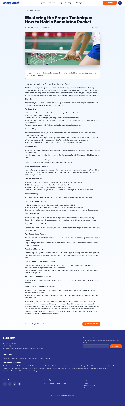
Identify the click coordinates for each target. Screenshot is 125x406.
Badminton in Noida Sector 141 (99, 368)
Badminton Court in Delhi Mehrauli (27, 366)
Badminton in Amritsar (9, 366)
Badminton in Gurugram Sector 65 (104, 366)
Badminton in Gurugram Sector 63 (83, 366)
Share (95, 27)
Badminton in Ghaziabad (64, 366)
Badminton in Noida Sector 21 (61, 368)
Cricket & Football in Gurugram (11, 368)
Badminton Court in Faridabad (47, 366)
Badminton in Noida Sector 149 (12, 371)
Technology (78, 3)
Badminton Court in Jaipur (29, 368)
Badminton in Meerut (45, 368)
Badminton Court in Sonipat (30, 371)
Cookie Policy (88, 388)
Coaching (68, 3)
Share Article (91, 324)
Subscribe (116, 346)
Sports (43, 3)
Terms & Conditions (89, 385)
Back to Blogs (34, 10)
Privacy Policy (88, 383)
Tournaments (52, 3)
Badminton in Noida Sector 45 (80, 368)
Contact (48, 358)
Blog (60, 3)
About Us (6, 358)
